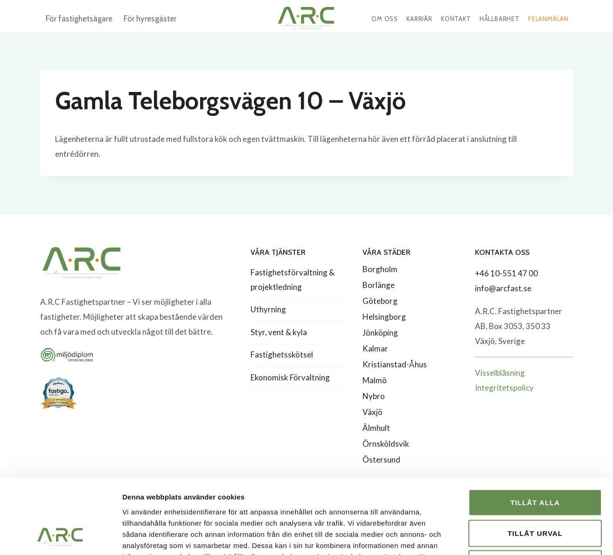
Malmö (374, 380)
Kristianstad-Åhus (394, 364)
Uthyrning (268, 309)
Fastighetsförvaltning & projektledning (292, 279)
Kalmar (375, 348)
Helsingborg (384, 317)
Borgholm (379, 269)
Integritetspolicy (504, 388)
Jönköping (380, 332)
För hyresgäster (150, 18)
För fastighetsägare (79, 18)
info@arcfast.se (503, 288)
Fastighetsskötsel (282, 354)
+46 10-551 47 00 (506, 273)
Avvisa (535, 494)
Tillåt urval (535, 463)
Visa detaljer (507, 537)
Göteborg (379, 301)
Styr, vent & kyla (279, 332)
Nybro (373, 396)
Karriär (419, 18)
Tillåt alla (535, 432)
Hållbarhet (500, 18)
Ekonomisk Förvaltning (290, 377)
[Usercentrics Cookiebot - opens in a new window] (60, 537)
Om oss (384, 18)
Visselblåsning (500, 373)
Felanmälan (548, 18)
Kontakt (456, 18)
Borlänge (378, 285)
